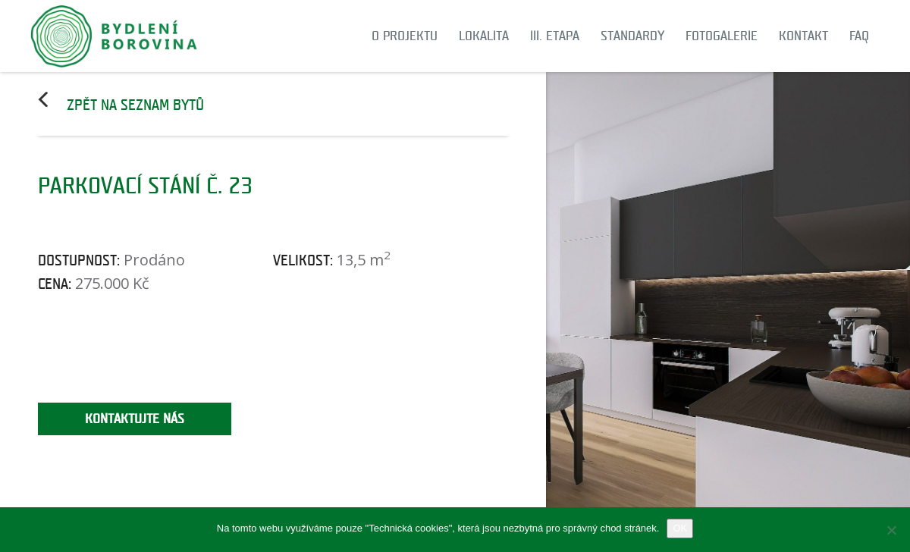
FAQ (859, 36)
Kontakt (803, 36)
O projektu (405, 36)
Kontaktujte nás (134, 419)
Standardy (632, 36)
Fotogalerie (722, 36)
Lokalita (484, 36)
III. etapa (554, 36)
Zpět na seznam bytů (135, 105)
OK (680, 528)
